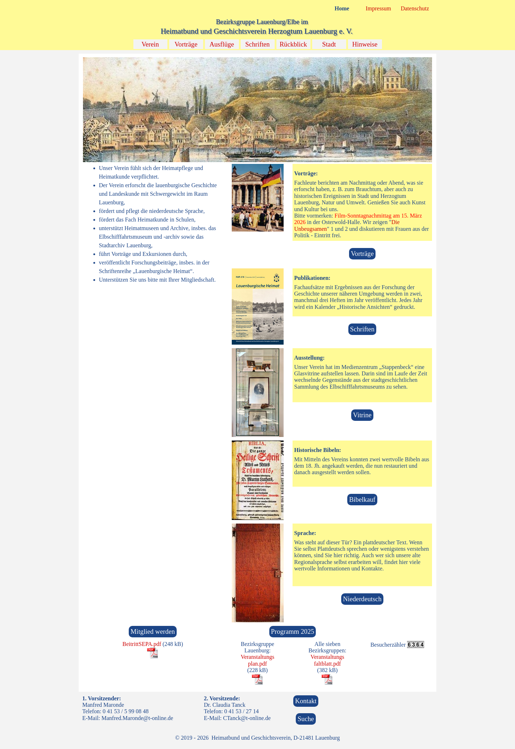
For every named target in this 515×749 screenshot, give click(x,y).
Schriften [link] (362, 329)
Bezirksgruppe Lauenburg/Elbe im (262, 21)
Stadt (329, 44)
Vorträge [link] (362, 253)
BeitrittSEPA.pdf (141, 644)
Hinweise (364, 44)
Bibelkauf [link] (362, 499)
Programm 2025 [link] (292, 631)
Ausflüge (222, 44)
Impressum (378, 8)
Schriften (257, 44)
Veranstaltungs (257, 657)
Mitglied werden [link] (153, 631)
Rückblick (293, 44)
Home (342, 8)
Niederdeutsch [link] (362, 599)
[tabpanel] (153, 224)
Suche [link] (306, 719)
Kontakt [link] (306, 701)
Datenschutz (415, 8)
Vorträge (186, 44)
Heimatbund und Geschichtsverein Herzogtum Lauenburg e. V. (257, 31)
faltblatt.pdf (327, 664)
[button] (257, 57)
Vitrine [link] (362, 415)
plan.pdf (257, 664)
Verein (150, 44)
